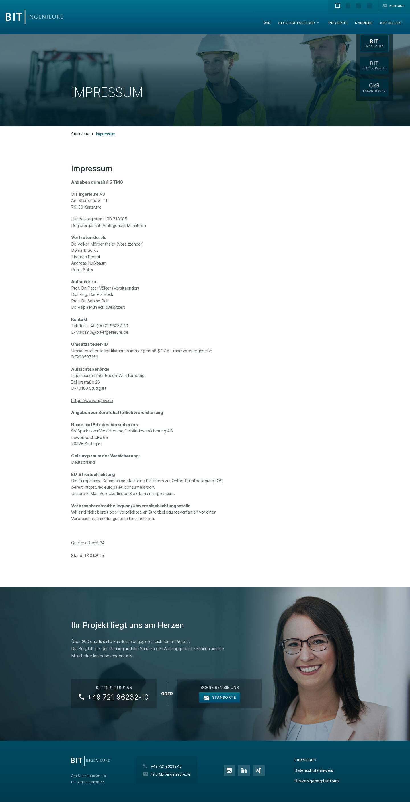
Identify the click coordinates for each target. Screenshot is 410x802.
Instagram (229, 770)
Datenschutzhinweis (313, 770)
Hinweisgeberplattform (316, 780)
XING (259, 770)
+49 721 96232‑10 (118, 697)
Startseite (80, 133)
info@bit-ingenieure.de (106, 332)
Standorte (224, 697)
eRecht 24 (95, 542)
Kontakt (397, 5)
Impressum (305, 759)
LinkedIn (244, 770)
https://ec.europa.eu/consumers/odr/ (119, 487)
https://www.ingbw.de (92, 400)
